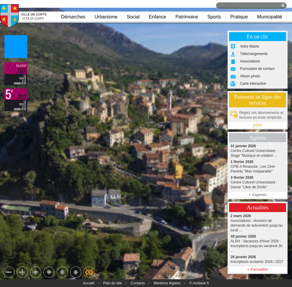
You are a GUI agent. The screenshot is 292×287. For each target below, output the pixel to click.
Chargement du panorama (146, 143)
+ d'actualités (257, 269)
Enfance (157, 16)
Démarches (73, 16)
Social (133, 16)
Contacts (138, 283)
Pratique (239, 16)
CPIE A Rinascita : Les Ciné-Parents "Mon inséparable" (258, 166)
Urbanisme (106, 16)
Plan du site (112, 283)
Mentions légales (167, 283)
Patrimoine (186, 16)
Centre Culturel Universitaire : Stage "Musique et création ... (258, 151)
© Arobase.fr (199, 283)
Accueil (88, 283)
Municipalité (269, 16)
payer (257, 125)
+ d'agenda (257, 195)
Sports (214, 16)
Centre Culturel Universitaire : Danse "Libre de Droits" (258, 182)
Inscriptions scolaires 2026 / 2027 (258, 259)
